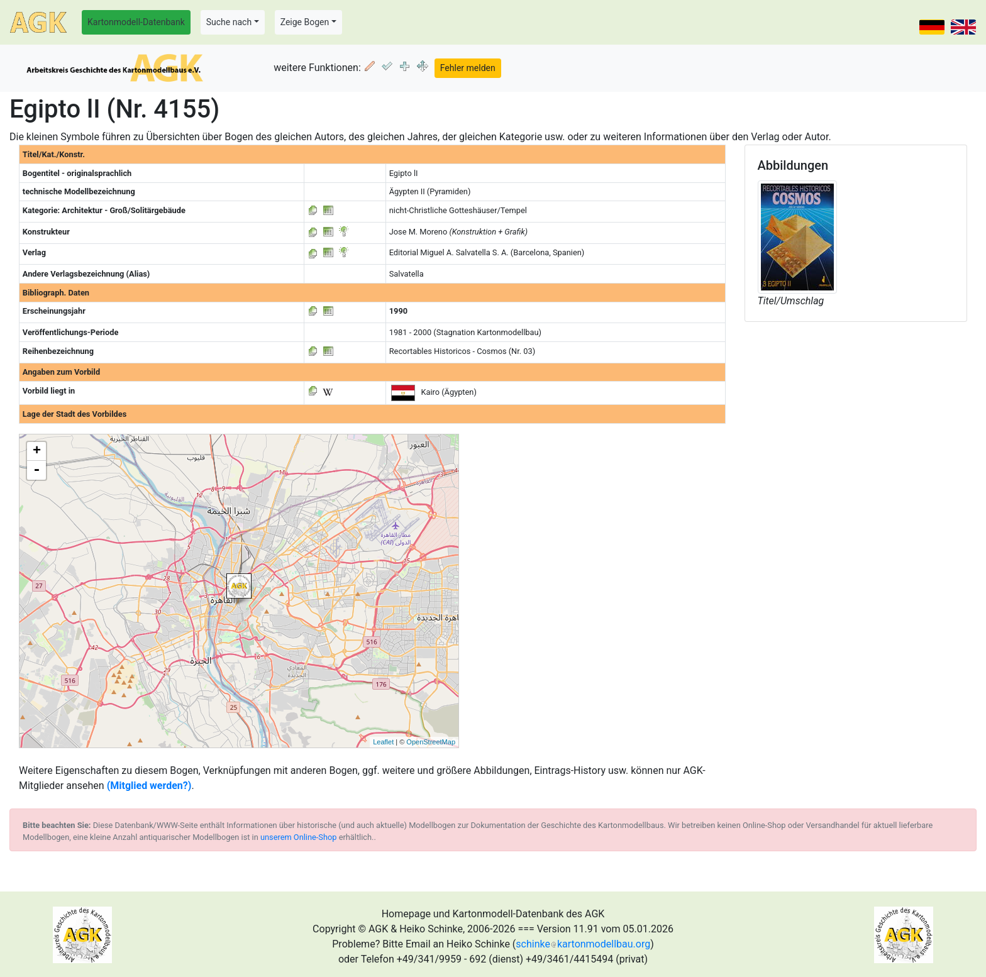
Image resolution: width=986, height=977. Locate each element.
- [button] (36, 470)
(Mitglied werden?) (149, 786)
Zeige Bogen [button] (305, 22)
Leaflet (383, 742)
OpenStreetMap (430, 742)
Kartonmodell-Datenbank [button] (136, 22)
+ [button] (37, 451)
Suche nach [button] (229, 22)
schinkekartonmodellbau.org (583, 944)
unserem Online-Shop (298, 837)
